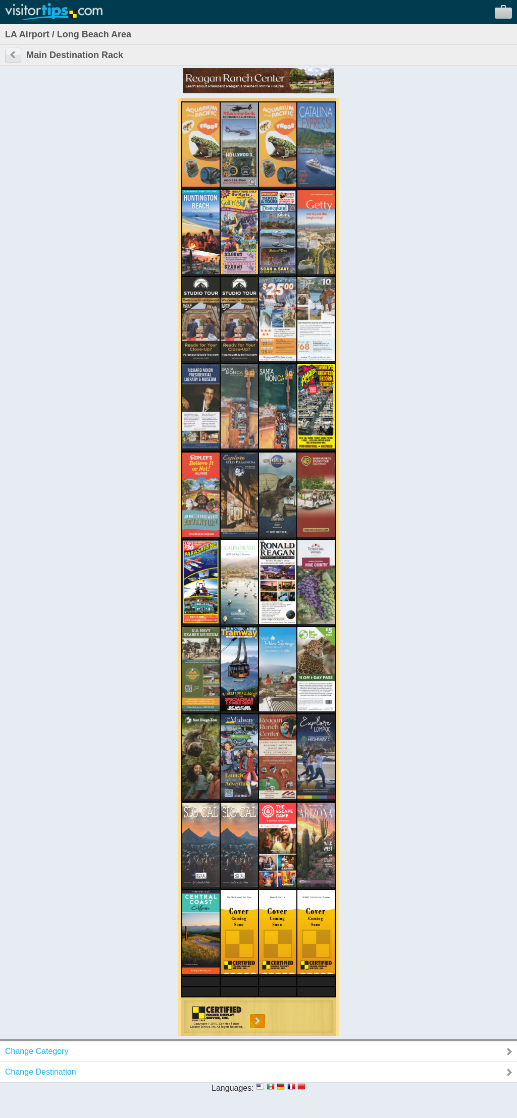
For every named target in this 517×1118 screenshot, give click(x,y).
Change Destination (40, 1072)
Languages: (233, 1088)
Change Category (36, 1051)
